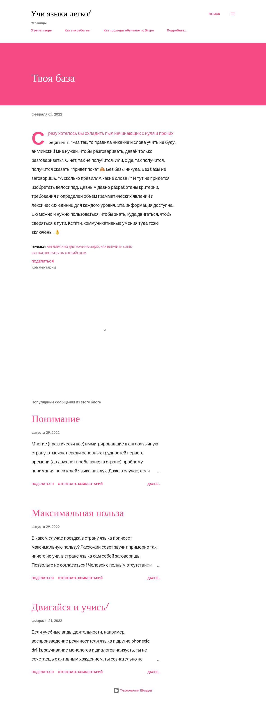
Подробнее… (177, 30)
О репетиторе (41, 30)
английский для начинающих (73, 247)
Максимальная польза (78, 513)
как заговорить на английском (59, 253)
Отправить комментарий (80, 484)
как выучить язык (116, 247)
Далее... (154, 484)
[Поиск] (214, 14)
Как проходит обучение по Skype (129, 30)
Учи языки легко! (60, 14)
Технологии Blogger (133, 690)
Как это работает (78, 30)
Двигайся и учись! (70, 607)
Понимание (56, 419)
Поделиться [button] (43, 261)
